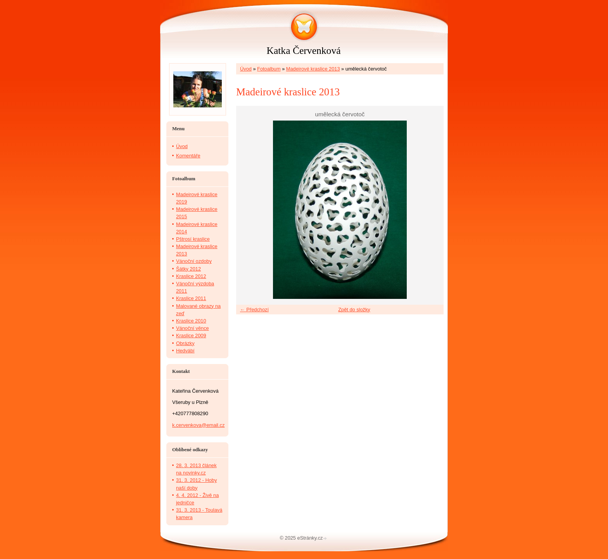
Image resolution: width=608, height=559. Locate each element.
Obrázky (185, 343)
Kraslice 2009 (191, 335)
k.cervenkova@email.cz (198, 425)
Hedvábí (185, 351)
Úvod (246, 69)
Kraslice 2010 (191, 321)
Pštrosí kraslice (193, 239)
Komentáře (188, 156)
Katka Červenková (303, 50)
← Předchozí (254, 309)
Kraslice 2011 (191, 298)
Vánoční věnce (192, 328)
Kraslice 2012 (191, 276)
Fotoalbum (268, 69)
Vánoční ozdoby (194, 261)
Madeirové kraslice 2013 (313, 69)
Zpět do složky (354, 309)
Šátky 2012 (188, 269)
